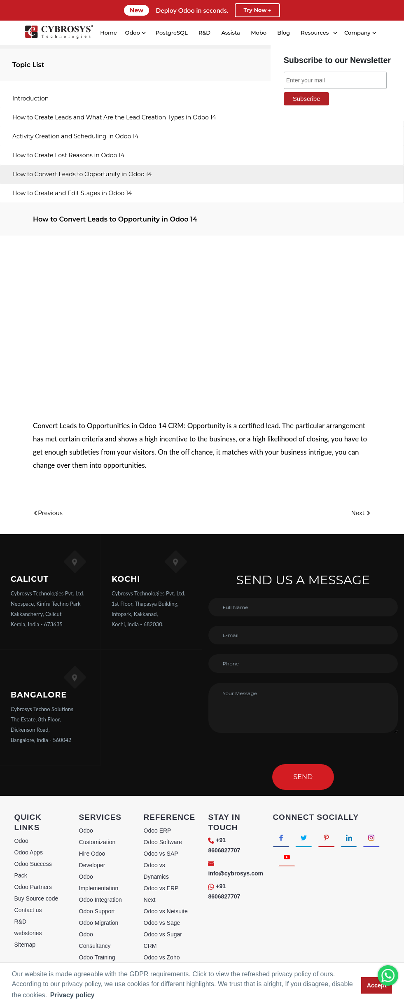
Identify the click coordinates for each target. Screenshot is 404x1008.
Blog (283, 32)
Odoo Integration (100, 899)
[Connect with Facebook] (282, 838)
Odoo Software (163, 842)
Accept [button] (377, 985)
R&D (204, 32)
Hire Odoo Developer (92, 859)
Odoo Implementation (99, 882)
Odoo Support (97, 911)
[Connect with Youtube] (313, 860)
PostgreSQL (171, 32)
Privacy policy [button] (72, 995)
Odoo (21, 841)
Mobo (258, 32)
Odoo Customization (97, 836)
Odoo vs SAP (161, 853)
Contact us (28, 910)
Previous (48, 513)
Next (361, 513)
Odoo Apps (28, 852)
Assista (230, 32)
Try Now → (258, 10)
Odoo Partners (33, 887)
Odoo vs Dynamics (156, 871)
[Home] (58, 33)
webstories (28, 933)
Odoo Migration (99, 922)
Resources (315, 32)
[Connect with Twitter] (307, 838)
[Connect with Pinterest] (332, 838)
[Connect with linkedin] (357, 838)
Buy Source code (36, 898)
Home (108, 32)
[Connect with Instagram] (288, 860)
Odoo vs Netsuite (166, 911)
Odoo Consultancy (95, 940)
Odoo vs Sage (162, 922)
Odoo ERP (157, 830)
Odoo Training (97, 957)
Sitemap (24, 944)
